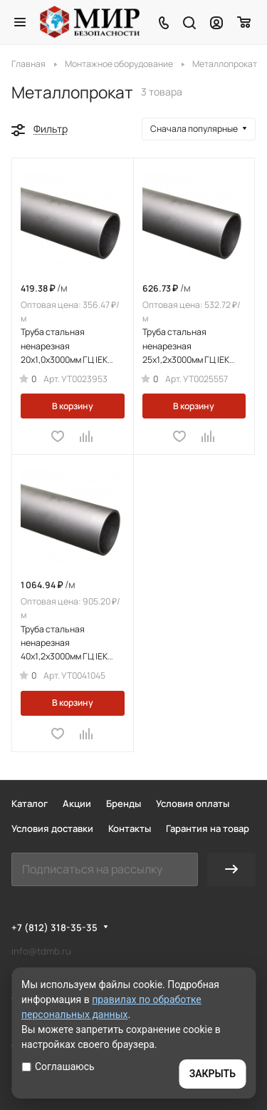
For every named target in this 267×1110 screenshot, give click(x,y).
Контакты (129, 828)
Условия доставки (52, 828)
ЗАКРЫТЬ (212, 1073)
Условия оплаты (192, 803)
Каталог (29, 803)
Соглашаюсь (58, 1066)
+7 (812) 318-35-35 (54, 927)
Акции (77, 803)
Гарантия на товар (207, 828)
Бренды (123, 803)
